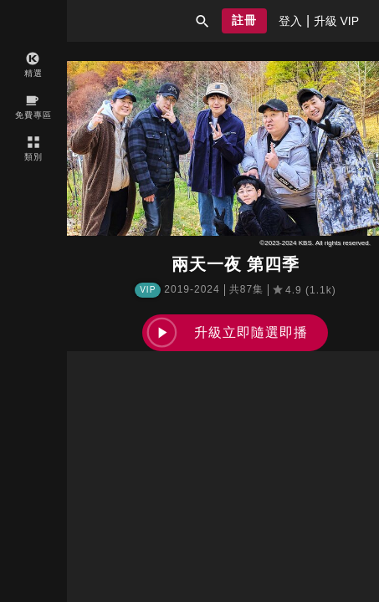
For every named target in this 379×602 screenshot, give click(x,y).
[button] (202, 20)
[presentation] (290, 21)
